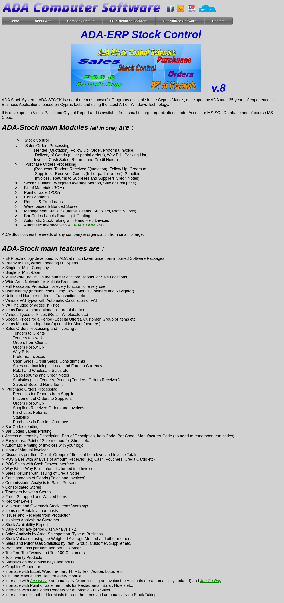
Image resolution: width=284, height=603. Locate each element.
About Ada (43, 21)
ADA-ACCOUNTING (86, 225)
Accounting (40, 581)
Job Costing (210, 581)
